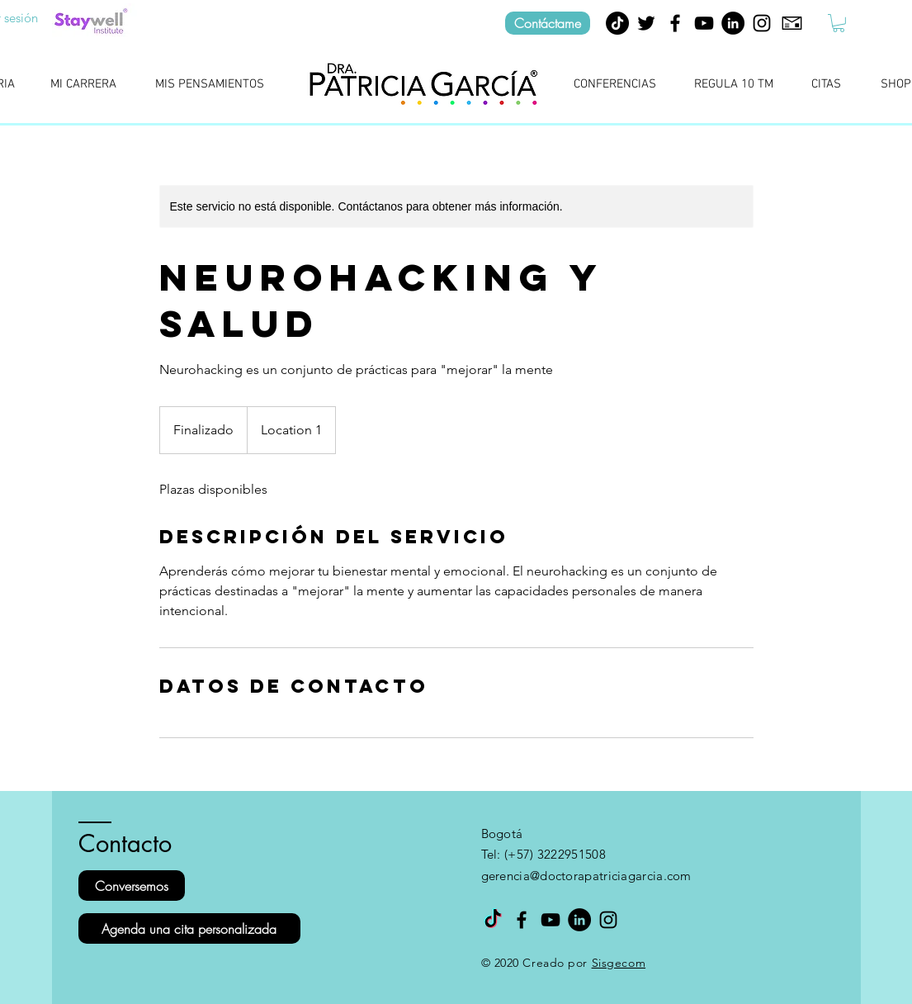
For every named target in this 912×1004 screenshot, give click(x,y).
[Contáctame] (547, 23)
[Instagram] (761, 23)
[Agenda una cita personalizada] (189, 928)
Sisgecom (618, 962)
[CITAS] (826, 85)
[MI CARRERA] (84, 85)
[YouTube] (704, 23)
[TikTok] (617, 23)
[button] (838, 23)
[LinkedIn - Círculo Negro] (732, 23)
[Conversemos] (131, 885)
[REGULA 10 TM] (734, 85)
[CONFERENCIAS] (615, 85)
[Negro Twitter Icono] (646, 23)
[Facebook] (675, 23)
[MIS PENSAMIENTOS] (210, 85)
